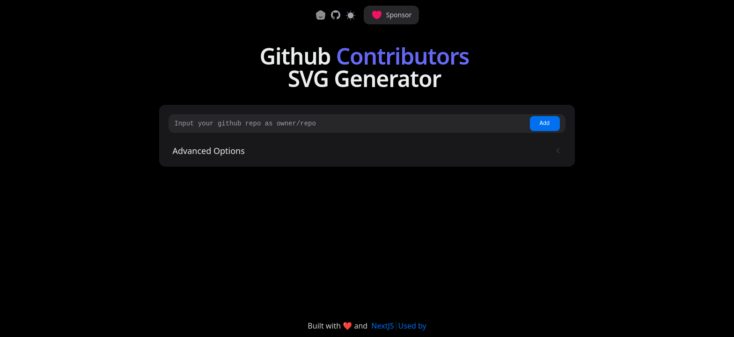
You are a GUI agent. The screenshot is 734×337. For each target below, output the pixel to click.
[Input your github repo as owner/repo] (350, 123)
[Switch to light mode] (350, 15)
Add (545, 123)
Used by (412, 326)
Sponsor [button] (391, 15)
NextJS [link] (382, 326)
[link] (335, 15)
